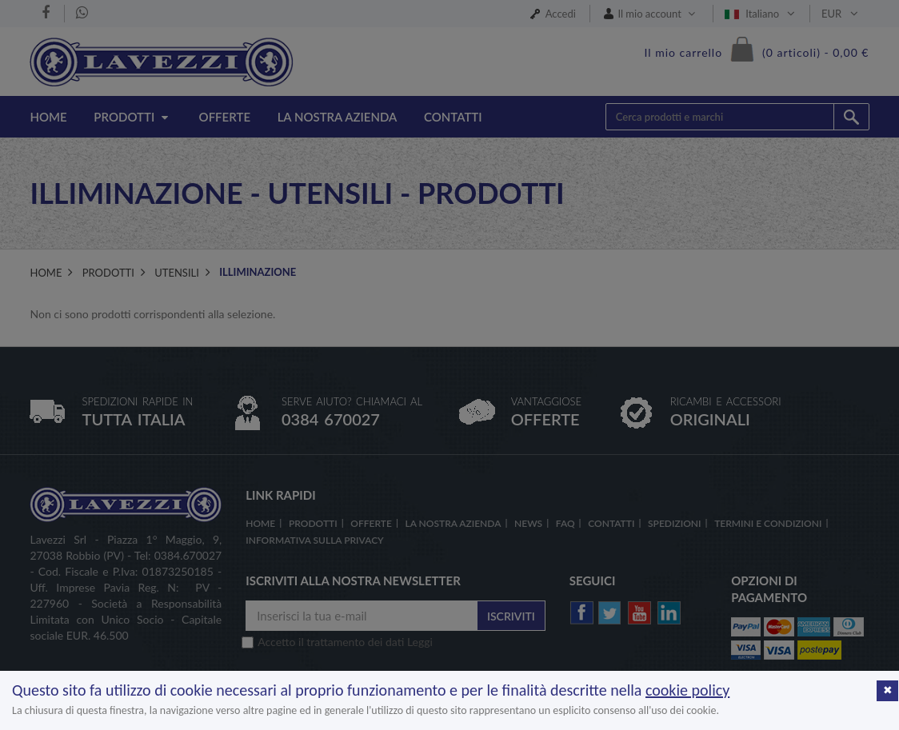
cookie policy (687, 690)
